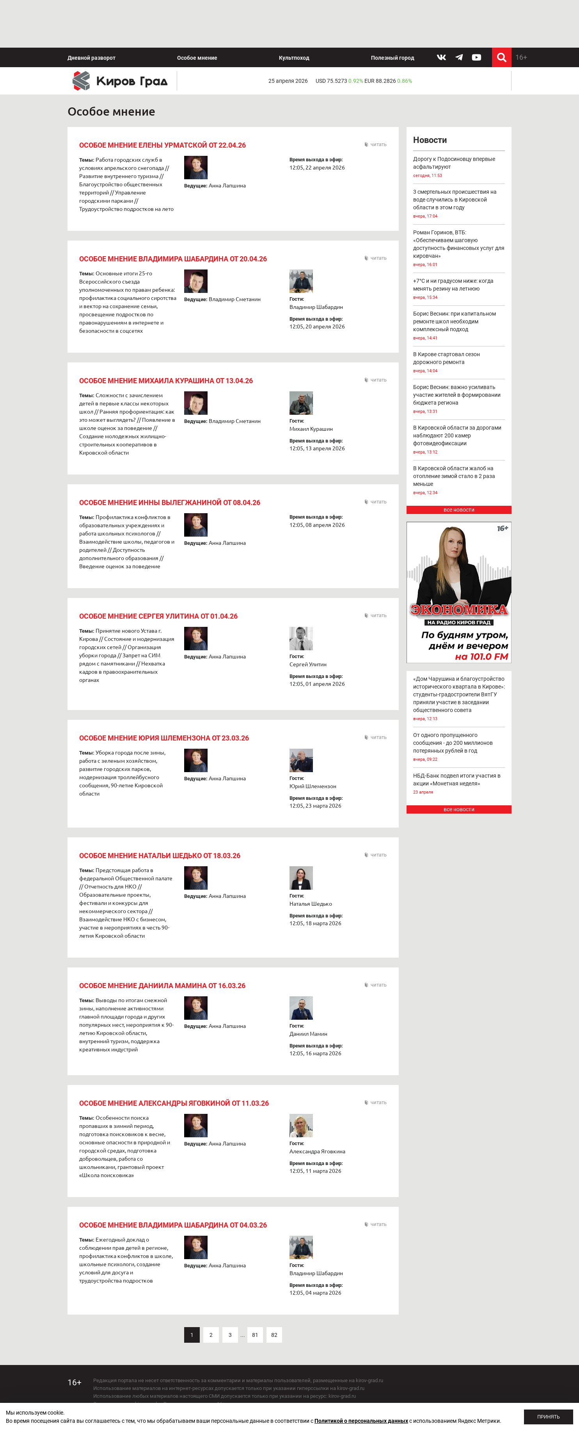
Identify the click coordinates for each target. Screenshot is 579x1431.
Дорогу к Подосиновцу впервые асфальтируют (459, 168)
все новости (459, 510)
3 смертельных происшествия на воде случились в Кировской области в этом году (459, 204)
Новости (430, 140)
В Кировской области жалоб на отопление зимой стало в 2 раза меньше (459, 481)
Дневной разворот (91, 58)
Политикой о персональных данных (361, 1421)
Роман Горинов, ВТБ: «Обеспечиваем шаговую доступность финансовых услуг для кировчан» (459, 249)
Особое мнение (197, 58)
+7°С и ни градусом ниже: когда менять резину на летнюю (459, 290)
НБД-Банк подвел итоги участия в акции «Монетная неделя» (459, 784)
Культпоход (294, 58)
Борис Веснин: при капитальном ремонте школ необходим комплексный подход (459, 326)
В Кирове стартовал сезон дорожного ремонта (459, 363)
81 (255, 1335)
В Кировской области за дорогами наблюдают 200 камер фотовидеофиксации (459, 440)
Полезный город (392, 58)
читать (379, 144)
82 (274, 1335)
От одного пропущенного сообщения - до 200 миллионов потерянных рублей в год (459, 748)
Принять (548, 1417)
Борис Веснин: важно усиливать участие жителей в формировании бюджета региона (459, 400)
